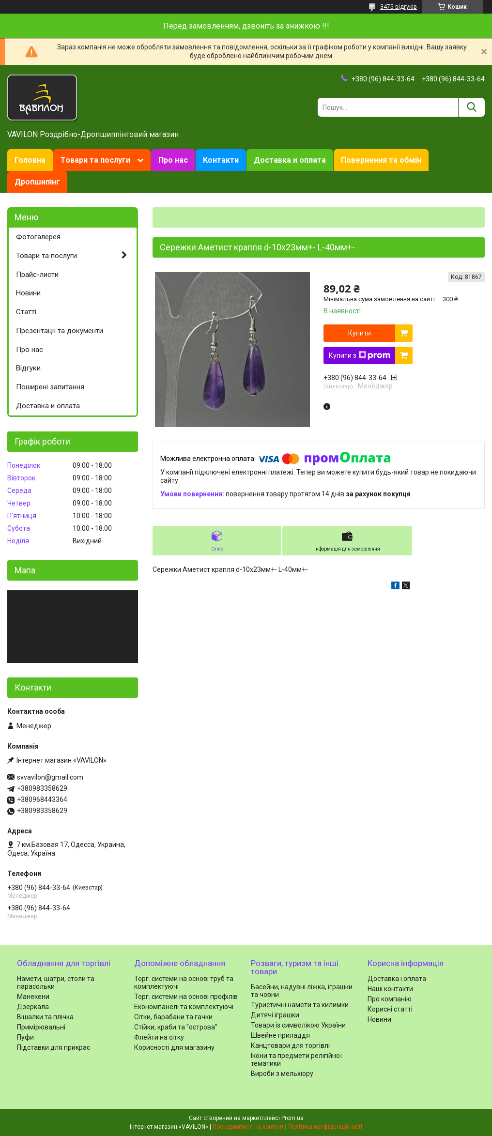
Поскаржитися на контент (248, 1126)
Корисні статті (390, 1009)
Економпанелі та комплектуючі (183, 1007)
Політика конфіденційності (325, 1126)
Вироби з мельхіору (282, 1073)
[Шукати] (471, 107)
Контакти (221, 160)
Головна (30, 160)
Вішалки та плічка (45, 1017)
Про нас (173, 160)
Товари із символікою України (298, 1025)
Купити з (359, 355)
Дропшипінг (37, 181)
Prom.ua (292, 1118)
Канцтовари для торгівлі (290, 1045)
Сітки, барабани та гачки (173, 1017)
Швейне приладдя (280, 1035)
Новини (28, 293)
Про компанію (390, 999)
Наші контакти (390, 989)
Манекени (33, 996)
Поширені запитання (50, 387)
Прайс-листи (37, 274)
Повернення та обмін (381, 160)
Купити (359, 333)
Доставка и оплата (290, 160)
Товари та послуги (95, 160)
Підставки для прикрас (53, 1047)
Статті (26, 311)
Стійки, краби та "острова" (175, 1027)
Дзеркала (33, 1007)
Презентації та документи (59, 330)
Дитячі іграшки (275, 1015)
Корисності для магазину (174, 1047)
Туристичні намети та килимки (300, 1005)
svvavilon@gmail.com (50, 777)
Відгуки (28, 368)
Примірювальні (41, 1027)
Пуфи (25, 1037)
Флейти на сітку (159, 1037)
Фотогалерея (38, 236)
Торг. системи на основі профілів (186, 996)
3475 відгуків (398, 6)
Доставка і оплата (397, 978)
